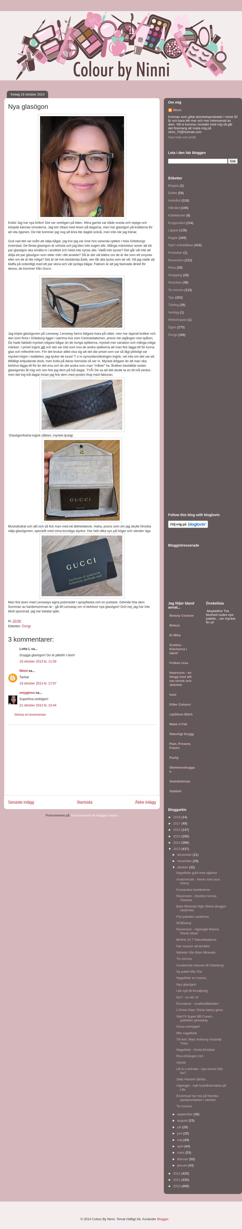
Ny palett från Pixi (189, 971)
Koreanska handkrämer (193, 890)
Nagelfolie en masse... (192, 978)
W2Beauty (183, 923)
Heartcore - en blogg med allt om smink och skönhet (180, 679)
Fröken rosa (178, 663)
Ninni (23, 671)
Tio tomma (176, 290)
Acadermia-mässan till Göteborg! (200, 965)
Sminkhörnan (179, 781)
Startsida (85, 802)
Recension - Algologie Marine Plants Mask (197, 931)
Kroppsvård (176, 223)
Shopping (175, 275)
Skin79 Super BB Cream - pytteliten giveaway (195, 1018)
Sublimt (175, 791)
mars (181, 1152)
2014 (177, 842)
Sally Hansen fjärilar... (192, 1079)
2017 (177, 823)
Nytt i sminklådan (180, 245)
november (185, 861)
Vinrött (181, 1062)
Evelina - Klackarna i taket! (178, 649)
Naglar (173, 238)
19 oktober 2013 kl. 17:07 (37, 683)
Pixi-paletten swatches (192, 917)
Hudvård (174, 200)
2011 (177, 1180)
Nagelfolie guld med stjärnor (196, 873)
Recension (176, 260)
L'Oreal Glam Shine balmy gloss (199, 1010)
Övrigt (26, 626)
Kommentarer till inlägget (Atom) (94, 815)
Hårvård (174, 208)
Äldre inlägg (145, 802)
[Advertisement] (82, 760)
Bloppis (173, 185)
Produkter (175, 253)
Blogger (162, 1219)
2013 (177, 849)
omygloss (27, 693)
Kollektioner (176, 215)
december (185, 855)
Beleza (174, 625)
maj (180, 1140)
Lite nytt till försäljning (191, 991)
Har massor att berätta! (193, 946)
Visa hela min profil (182, 137)
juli (179, 1127)
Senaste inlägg (21, 802)
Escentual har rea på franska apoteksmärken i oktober (197, 1098)
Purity (174, 758)
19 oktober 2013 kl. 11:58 (37, 661)
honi (172, 695)
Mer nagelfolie (186, 1033)
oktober (183, 867)
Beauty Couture (181, 615)
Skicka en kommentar (30, 714)
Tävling (173, 305)
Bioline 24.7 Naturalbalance (196, 939)
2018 (177, 817)
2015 (177, 836)
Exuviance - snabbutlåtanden (197, 1003)
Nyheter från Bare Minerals (195, 952)
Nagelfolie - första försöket (195, 1050)
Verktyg (173, 312)
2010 (177, 1186)
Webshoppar (177, 320)
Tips (171, 297)
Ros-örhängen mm (189, 1056)
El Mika (175, 635)
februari (183, 1159)
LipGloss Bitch (181, 714)
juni (180, 1133)
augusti (183, 1120)
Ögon (172, 327)
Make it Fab (178, 724)
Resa (172, 267)
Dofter (172, 193)
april (180, 1146)
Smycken (175, 282)
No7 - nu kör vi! (187, 997)
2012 (177, 1173)
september (185, 1114)
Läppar (173, 230)
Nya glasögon (186, 984)
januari (182, 1165)
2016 (177, 830)
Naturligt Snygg (181, 734)
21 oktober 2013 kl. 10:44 (37, 705)
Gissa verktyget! (188, 1026)
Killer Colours (180, 704)
